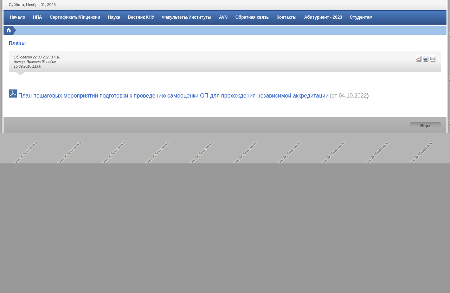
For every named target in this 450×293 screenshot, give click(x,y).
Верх (425, 125)
